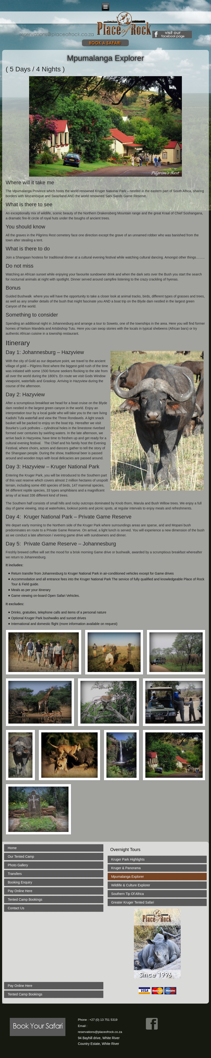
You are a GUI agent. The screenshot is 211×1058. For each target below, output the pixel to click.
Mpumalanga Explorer (127, 876)
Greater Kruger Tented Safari (132, 902)
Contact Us (16, 908)
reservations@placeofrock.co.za (100, 1032)
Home (12, 848)
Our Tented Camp (21, 856)
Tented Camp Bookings (25, 899)
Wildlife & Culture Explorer (130, 885)
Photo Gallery (18, 865)
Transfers (15, 874)
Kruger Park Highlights (128, 859)
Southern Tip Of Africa (127, 894)
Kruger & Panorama (126, 868)
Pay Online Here (20, 891)
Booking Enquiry (20, 882)
